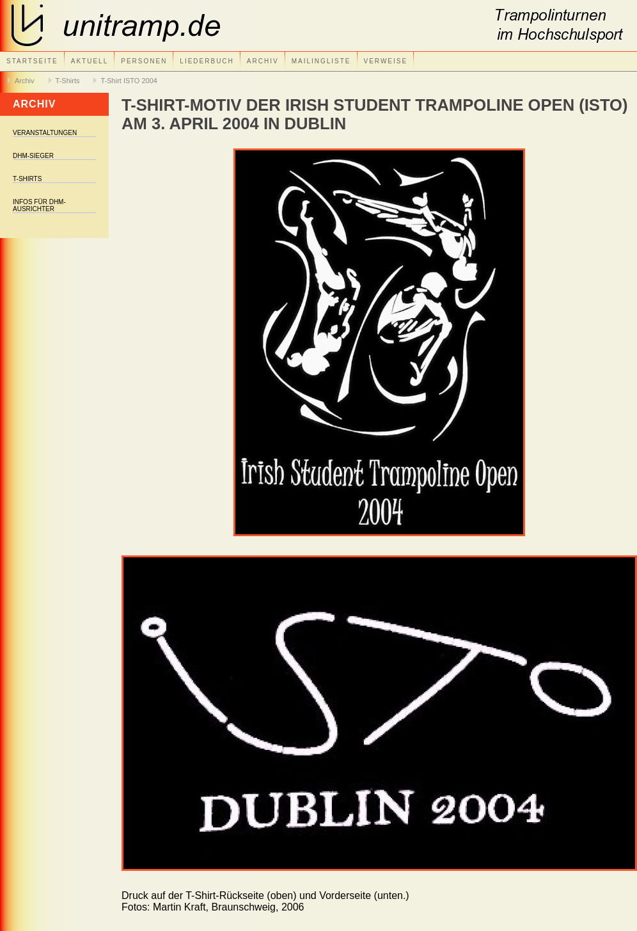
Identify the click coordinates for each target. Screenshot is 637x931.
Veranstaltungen (45, 132)
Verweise (386, 61)
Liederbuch (206, 61)
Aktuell (89, 61)
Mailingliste (321, 61)
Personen (144, 61)
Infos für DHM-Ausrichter (39, 205)
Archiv (263, 61)
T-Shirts (68, 80)
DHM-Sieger (33, 155)
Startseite (32, 61)
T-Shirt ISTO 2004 (128, 80)
